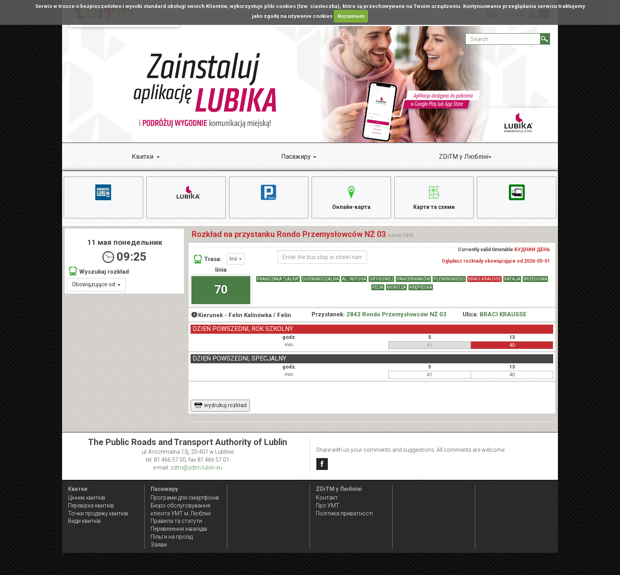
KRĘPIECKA (420, 287)
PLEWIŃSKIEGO (449, 279)
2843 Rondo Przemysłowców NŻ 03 (396, 314)
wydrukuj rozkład (220, 405)
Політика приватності (344, 513)
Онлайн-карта (351, 196)
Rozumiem (351, 16)
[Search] (545, 39)
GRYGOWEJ (381, 279)
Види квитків (84, 521)
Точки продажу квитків (98, 513)
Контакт (327, 497)
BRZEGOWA (535, 279)
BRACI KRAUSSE (484, 279)
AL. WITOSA (354, 279)
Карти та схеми (434, 196)
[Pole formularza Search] (503, 39)
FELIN (378, 287)
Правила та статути (176, 521)
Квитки (142, 156)
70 (221, 290)
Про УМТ (327, 505)
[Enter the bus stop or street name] (322, 257)
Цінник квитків (86, 497)
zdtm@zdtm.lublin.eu (196, 468)
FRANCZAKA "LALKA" (278, 279)
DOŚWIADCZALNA (320, 279)
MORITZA (396, 287)
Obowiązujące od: (96, 285)
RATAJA (512, 279)
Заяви (159, 545)
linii (235, 259)
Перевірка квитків (91, 505)
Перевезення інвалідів (179, 529)
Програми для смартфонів (185, 497)
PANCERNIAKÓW (413, 279)
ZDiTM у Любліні (463, 156)
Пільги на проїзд (172, 537)
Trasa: (207, 259)
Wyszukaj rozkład (99, 271)
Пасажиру (296, 156)
